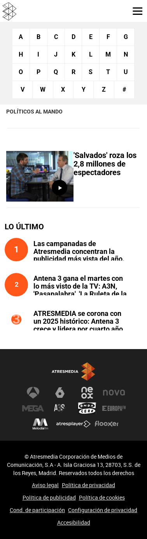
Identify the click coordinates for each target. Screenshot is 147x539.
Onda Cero (87, 408)
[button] (134, 10)
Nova (114, 393)
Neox (87, 393)
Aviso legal (45, 485)
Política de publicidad (49, 497)
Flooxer (106, 424)
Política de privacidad (88, 485)
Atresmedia (73, 371)
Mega (33, 408)
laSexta (60, 393)
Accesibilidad (73, 522)
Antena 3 (33, 393)
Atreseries (60, 408)
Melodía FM (40, 424)
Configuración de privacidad (102, 510)
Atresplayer (73, 424)
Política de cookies (102, 497)
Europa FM (114, 408)
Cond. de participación (37, 510)
